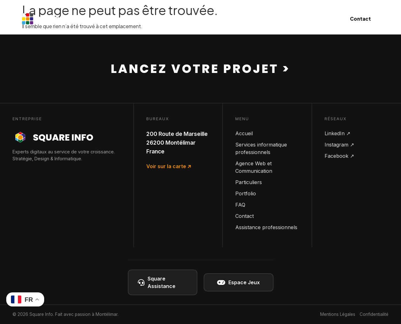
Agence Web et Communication (253, 167)
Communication (214, 18)
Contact (360, 19)
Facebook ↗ (339, 156)
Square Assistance (156, 282)
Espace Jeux (238, 282)
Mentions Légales (337, 314)
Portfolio (245, 193)
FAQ (240, 205)
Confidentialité (374, 314)
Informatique (160, 18)
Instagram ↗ (339, 144)
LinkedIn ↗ (337, 133)
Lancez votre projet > (200, 68)
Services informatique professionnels (261, 148)
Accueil (244, 133)
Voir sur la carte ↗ (168, 166)
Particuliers (265, 18)
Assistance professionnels (266, 227)
